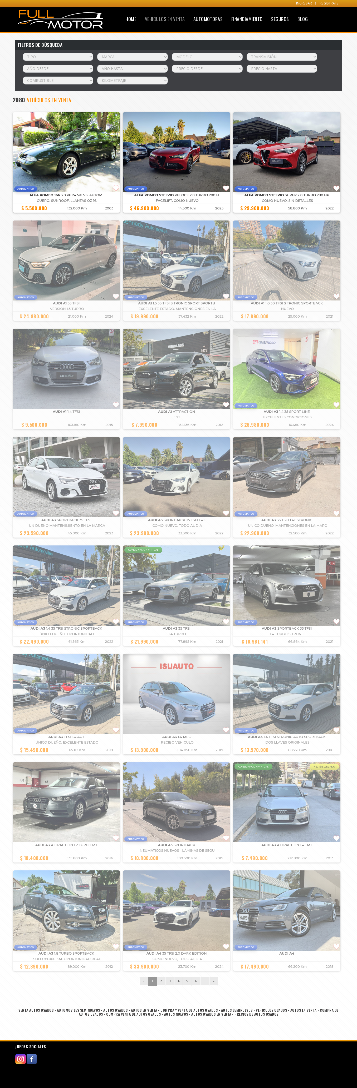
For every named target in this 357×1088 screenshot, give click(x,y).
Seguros (280, 19)
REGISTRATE (329, 3)
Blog (302, 19)
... (205, 981)
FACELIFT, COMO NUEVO (177, 201)
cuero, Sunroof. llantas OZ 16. (67, 201)
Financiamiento (247, 19)
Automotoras (208, 19)
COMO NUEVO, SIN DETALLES (287, 201)
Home (130, 19)
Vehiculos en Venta (165, 19)
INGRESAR (304, 3)
